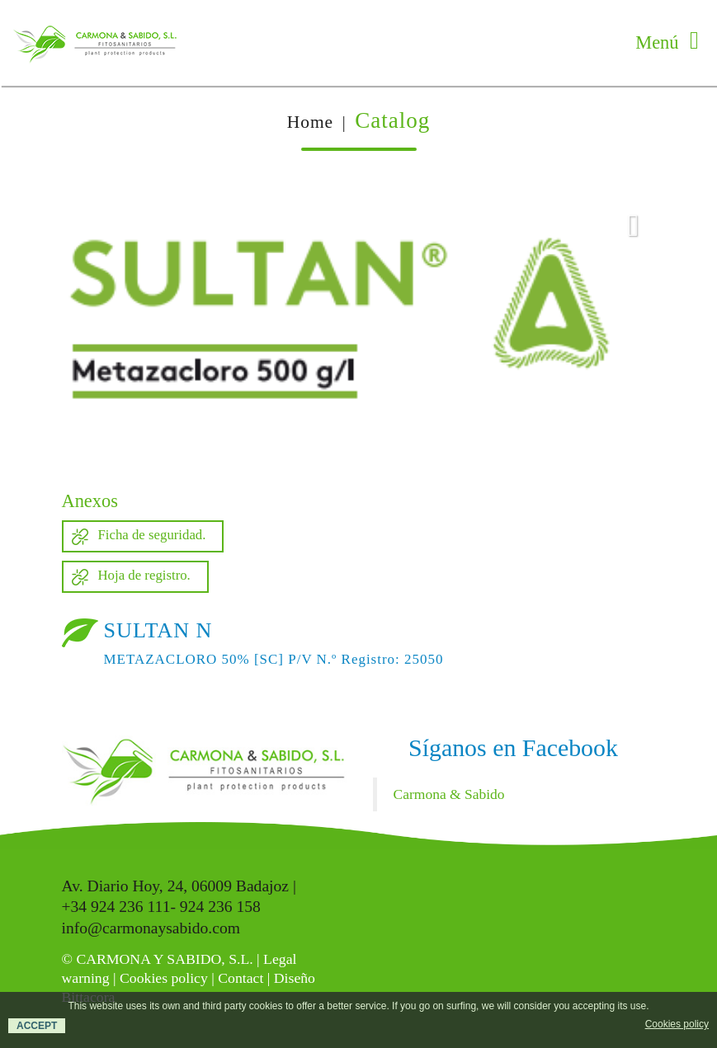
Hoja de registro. (144, 575)
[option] (359, 329)
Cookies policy (164, 978)
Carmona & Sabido (449, 794)
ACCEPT (37, 1026)
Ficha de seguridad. (152, 535)
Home (310, 122)
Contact (240, 978)
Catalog (392, 120)
